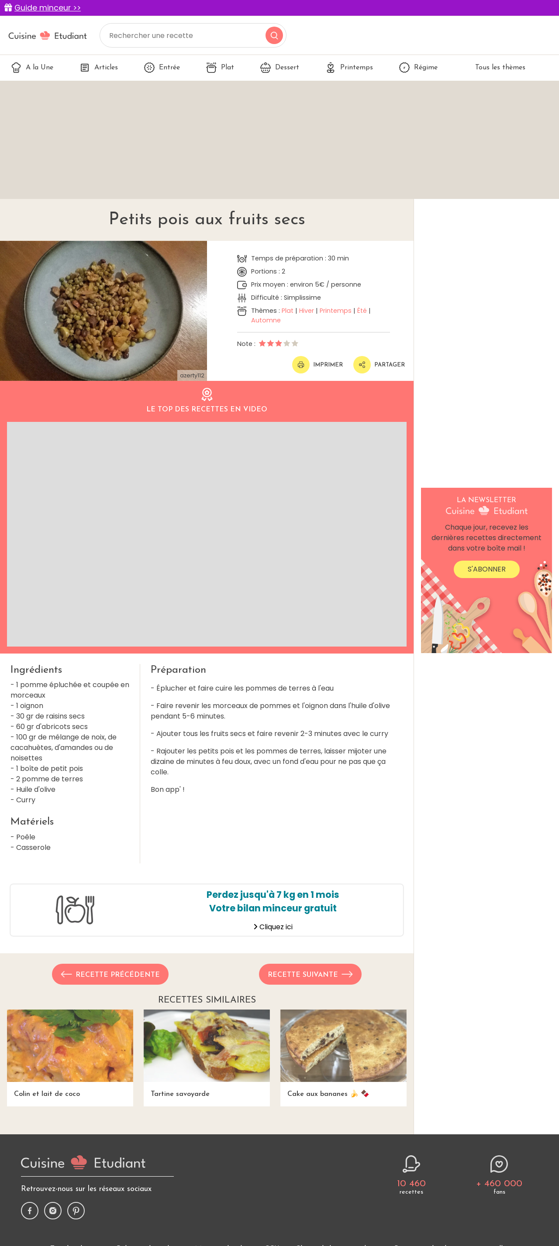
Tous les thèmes (494, 67)
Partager (379, 364)
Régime (418, 67)
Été (362, 310)
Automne (266, 320)
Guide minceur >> (47, 8)
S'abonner (487, 569)
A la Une (32, 67)
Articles (98, 67)
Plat (220, 67)
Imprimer (317, 364)
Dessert (279, 67)
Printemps (349, 67)
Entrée (162, 67)
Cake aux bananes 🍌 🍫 (343, 1053)
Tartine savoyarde (207, 1053)
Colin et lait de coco (70, 1053)
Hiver (306, 310)
